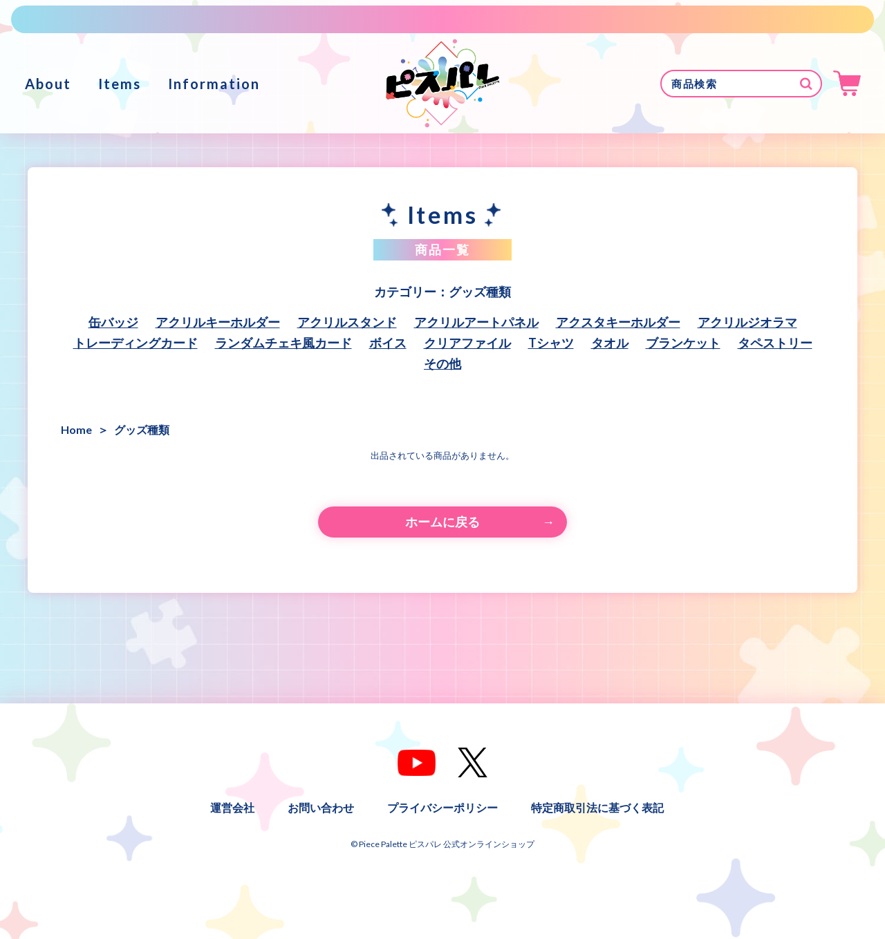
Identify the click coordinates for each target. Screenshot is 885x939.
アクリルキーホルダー (218, 322)
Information (214, 83)
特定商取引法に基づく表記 (597, 807)
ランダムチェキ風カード (283, 342)
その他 (442, 363)
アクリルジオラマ (747, 322)
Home (76, 429)
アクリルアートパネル (476, 322)
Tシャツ (551, 342)
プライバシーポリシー (442, 807)
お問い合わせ (321, 807)
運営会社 (232, 807)
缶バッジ (113, 322)
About (48, 83)
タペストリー (775, 342)
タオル (609, 342)
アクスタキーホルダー (618, 322)
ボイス (388, 342)
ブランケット (683, 342)
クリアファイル (467, 342)
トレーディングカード (135, 342)
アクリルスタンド (347, 322)
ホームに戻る (442, 521)
